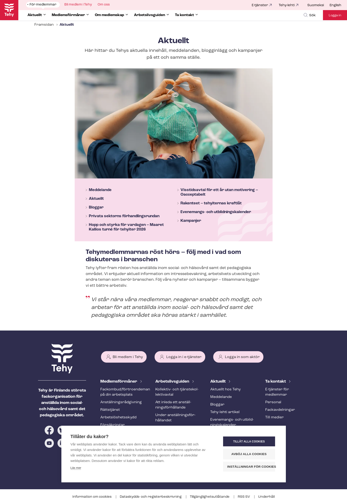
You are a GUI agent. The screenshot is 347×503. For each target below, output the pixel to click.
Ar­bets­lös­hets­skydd (118, 417)
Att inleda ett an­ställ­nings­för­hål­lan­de (173, 404)
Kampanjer (190, 221)
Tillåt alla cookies (249, 441)
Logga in (335, 15)
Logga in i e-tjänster (184, 357)
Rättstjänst (110, 410)
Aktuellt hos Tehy (225, 389)
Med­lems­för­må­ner (119, 381)
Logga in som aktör (242, 357)
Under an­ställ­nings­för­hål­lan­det (175, 417)
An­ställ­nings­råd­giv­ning (121, 402)
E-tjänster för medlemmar (277, 392)
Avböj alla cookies (249, 454)
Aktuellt (96, 199)
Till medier (274, 417)
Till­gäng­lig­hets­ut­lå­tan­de (210, 497)
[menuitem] (318, 5)
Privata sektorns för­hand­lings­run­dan (124, 216)
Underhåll (266, 497)
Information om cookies (92, 497)
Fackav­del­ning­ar (280, 410)
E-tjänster (260, 5)
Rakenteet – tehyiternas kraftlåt (211, 203)
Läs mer (76, 468)
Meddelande (100, 190)
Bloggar (96, 207)
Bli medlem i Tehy (128, 357)
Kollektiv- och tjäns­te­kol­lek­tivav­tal (177, 392)
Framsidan (44, 25)
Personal (273, 402)
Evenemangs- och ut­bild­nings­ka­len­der (232, 422)
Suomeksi (315, 5)
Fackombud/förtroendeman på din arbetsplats (122, 392)
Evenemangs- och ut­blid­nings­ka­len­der (215, 212)
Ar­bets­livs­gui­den (172, 381)
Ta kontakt (276, 381)
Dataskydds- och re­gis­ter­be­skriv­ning (151, 497)
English (335, 5)
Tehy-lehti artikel (225, 412)
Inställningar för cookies (251, 466)
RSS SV (244, 497)
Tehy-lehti (287, 5)
